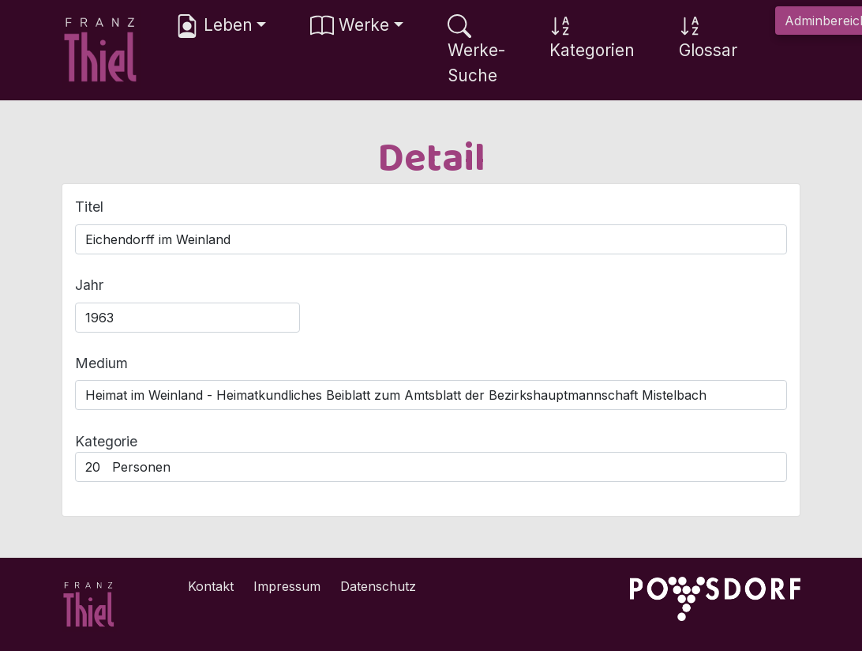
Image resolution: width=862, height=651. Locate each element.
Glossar (708, 37)
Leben (214, 26)
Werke (349, 26)
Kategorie (106, 441)
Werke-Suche (476, 49)
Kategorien (592, 37)
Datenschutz (378, 586)
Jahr (89, 285)
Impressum (286, 586)
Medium (101, 363)
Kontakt (211, 586)
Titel (89, 206)
